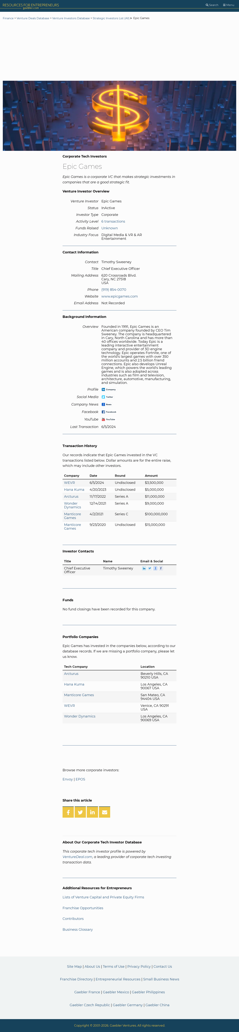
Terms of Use (114, 967)
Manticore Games (72, 516)
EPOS (80, 779)
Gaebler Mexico (116, 992)
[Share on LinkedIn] (92, 812)
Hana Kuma (74, 490)
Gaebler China (157, 1005)
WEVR (69, 483)
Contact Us (162, 967)
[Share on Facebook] (68, 812)
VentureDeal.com (77, 857)
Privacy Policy (139, 967)
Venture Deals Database (33, 18)
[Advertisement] (119, 51)
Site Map (74, 967)
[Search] (212, 5)
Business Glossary (78, 930)
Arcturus (71, 496)
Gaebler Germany (128, 1005)
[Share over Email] (104, 812)
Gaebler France (87, 992)
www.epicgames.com (119, 296)
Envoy (68, 779)
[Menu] (228, 5)
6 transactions (113, 221)
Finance (8, 18)
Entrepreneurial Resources (118, 979)
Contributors (73, 919)
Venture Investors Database (71, 18)
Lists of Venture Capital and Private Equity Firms (103, 897)
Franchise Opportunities (83, 908)
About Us (92, 967)
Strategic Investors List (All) (111, 18)
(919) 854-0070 (113, 290)
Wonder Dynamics (72, 505)
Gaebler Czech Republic (90, 1005)
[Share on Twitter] (80, 812)
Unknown (109, 228)
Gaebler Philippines (148, 992)
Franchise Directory (76, 979)
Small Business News (161, 979)
